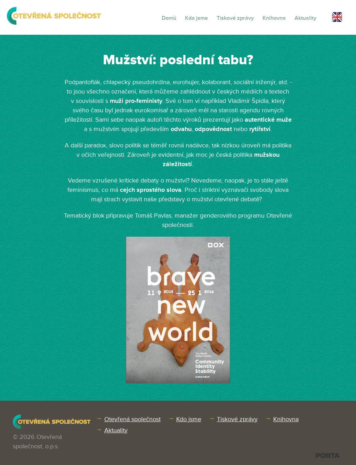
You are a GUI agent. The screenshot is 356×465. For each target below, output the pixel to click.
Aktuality (305, 18)
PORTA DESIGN (328, 455)
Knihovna (274, 18)
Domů (169, 18)
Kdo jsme (196, 18)
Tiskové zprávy (235, 18)
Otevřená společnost (132, 419)
